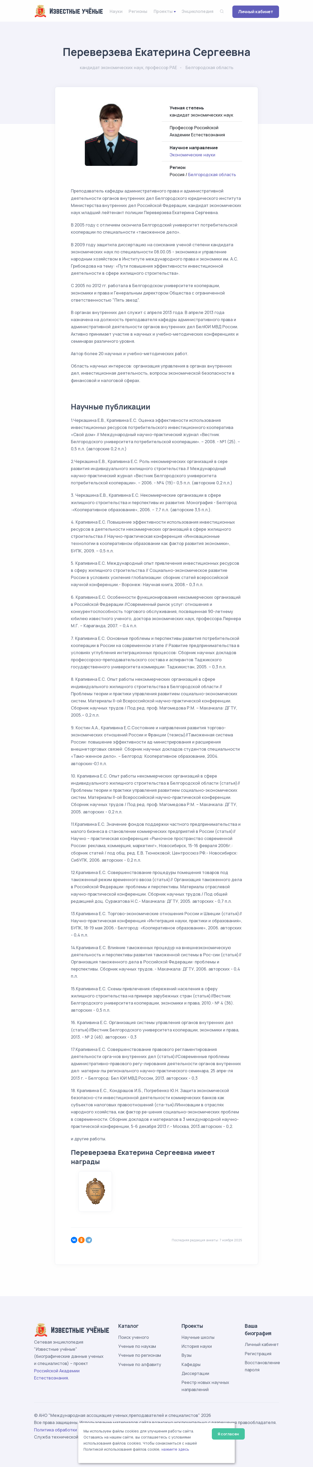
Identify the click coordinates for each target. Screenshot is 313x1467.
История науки (197, 1346)
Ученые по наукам (137, 1346)
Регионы (138, 11)
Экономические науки (192, 155)
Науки (116, 11)
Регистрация (258, 1354)
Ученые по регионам (139, 1355)
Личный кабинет (255, 12)
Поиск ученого (133, 1337)
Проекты (163, 11)
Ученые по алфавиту (139, 1364)
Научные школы (198, 1337)
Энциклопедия (197, 11)
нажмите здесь (175, 1449)
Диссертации (195, 1373)
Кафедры (191, 1364)
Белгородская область (212, 174)
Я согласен (228, 1433)
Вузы (187, 1355)
